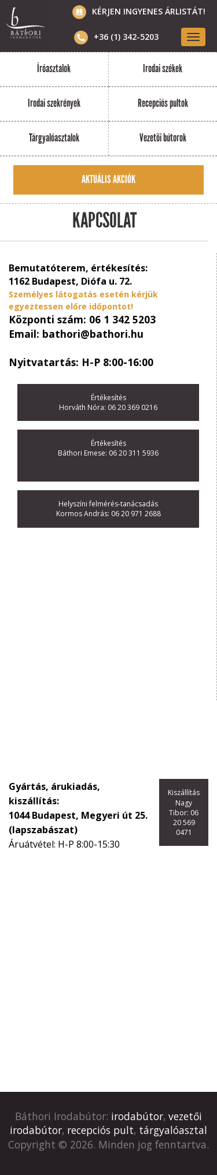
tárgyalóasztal (173, 1130)
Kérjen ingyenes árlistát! (148, 11)
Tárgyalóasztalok (54, 137)
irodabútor (137, 1116)
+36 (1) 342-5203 (116, 36)
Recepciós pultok (163, 103)
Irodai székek (162, 68)
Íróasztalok (54, 68)
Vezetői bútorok (162, 137)
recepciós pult (100, 1130)
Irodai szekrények (54, 103)
